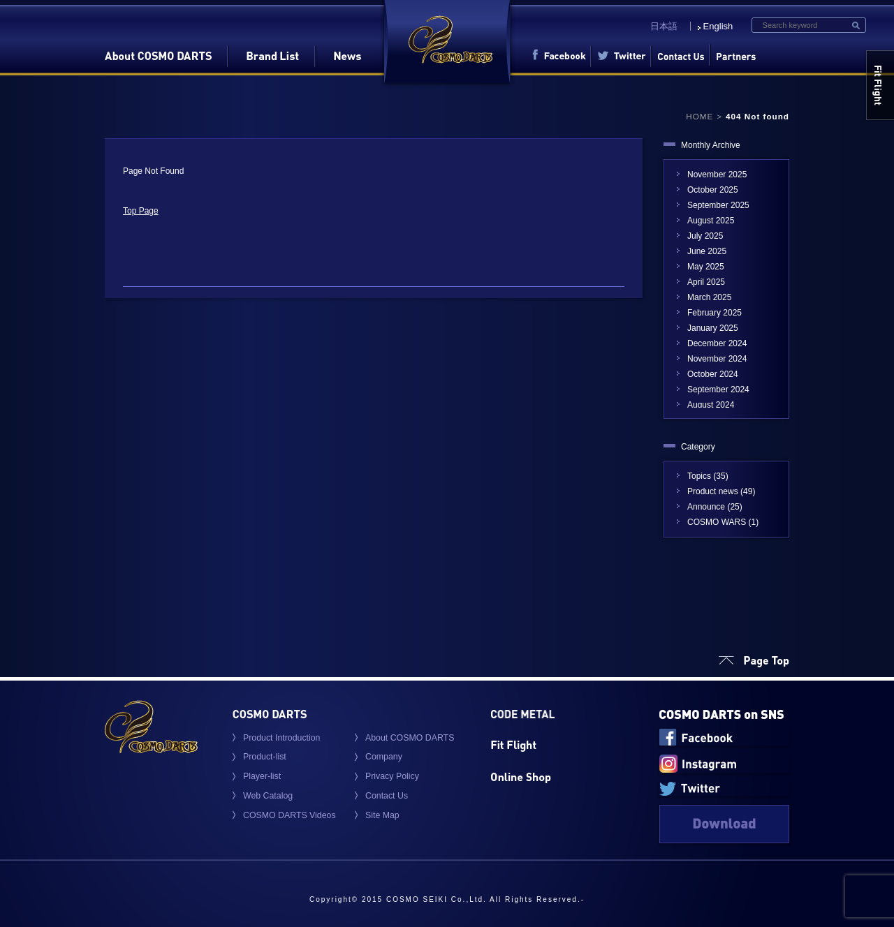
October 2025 (712, 190)
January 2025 (712, 328)
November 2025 (717, 174)
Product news (712, 491)
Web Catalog (268, 796)
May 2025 (705, 267)
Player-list (262, 776)
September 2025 (718, 205)
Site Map (382, 815)
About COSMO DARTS (409, 738)
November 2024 (717, 359)
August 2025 (710, 220)
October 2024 (712, 374)
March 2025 (709, 297)
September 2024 (718, 389)
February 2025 (714, 313)
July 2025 (705, 236)
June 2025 (706, 251)
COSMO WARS (716, 522)
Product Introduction (281, 738)
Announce (706, 507)
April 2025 (706, 282)
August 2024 (710, 405)
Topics (699, 476)
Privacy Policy (392, 776)
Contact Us (386, 796)
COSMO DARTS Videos (289, 815)
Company (383, 757)
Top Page (141, 211)
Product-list (264, 757)
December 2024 (717, 343)
